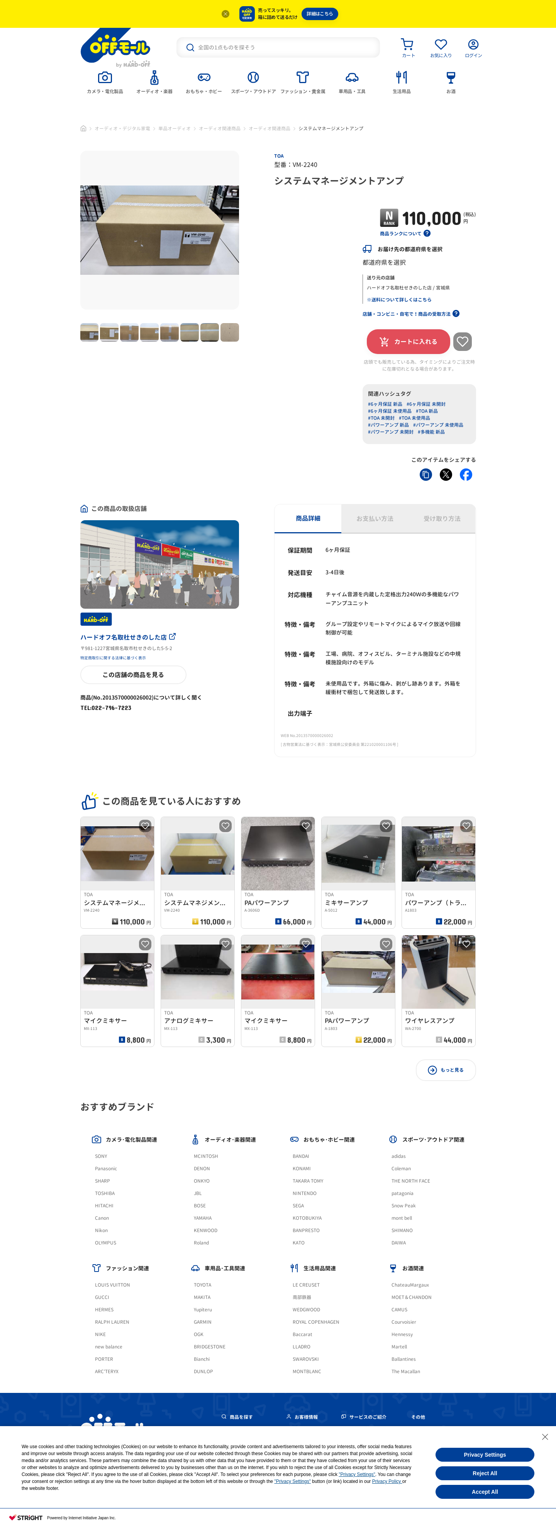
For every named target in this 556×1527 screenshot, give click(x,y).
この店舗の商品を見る (133, 675)
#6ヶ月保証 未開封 (426, 404)
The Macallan (406, 1371)
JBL (198, 1193)
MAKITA (202, 1297)
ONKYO (202, 1181)
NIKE (100, 1334)
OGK (198, 1334)
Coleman (401, 1168)
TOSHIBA (105, 1193)
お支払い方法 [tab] (374, 518)
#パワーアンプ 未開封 (391, 432)
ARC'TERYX (107, 1371)
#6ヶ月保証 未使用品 (390, 411)
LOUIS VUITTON (112, 1285)
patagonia (403, 1193)
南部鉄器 (302, 1297)
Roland (201, 1242)
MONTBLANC (307, 1371)
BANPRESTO (306, 1230)
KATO (299, 1242)
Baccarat (302, 1334)
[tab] (105, 81)
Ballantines (404, 1359)
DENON (202, 1168)
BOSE (200, 1205)
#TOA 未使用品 (414, 418)
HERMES (104, 1309)
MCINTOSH (206, 1156)
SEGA (298, 1205)
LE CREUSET (306, 1285)
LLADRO (301, 1346)
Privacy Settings (485, 1455)
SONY (101, 1156)
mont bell (402, 1218)
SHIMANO (402, 1230)
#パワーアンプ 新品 (388, 425)
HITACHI (104, 1205)
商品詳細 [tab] (308, 518)
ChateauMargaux (410, 1285)
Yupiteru (203, 1309)
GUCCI (102, 1297)
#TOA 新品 (427, 411)
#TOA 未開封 (381, 418)
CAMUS (399, 1309)
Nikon (101, 1230)
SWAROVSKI (306, 1359)
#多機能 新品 (431, 432)
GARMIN (203, 1322)
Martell (399, 1346)
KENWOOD (205, 1230)
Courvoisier (404, 1322)
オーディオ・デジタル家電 (122, 128)
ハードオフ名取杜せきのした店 (128, 637)
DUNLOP (203, 1371)
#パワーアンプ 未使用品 (438, 425)
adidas (399, 1156)
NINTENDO (305, 1193)
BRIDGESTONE (209, 1346)
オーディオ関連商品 (220, 128)
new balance (108, 1346)
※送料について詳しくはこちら (399, 299)
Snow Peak (404, 1205)
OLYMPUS (105, 1242)
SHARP (102, 1181)
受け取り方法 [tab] (442, 518)
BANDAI (301, 1156)
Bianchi (202, 1359)
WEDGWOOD (306, 1309)
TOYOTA (202, 1285)
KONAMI (302, 1168)
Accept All (485, 1492)
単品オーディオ (174, 128)
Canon (102, 1218)
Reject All (485, 1473)
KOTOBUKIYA (307, 1218)
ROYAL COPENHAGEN (316, 1322)
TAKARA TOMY (308, 1181)
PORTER (104, 1359)
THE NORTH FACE (411, 1181)
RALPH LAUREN (112, 1322)
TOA (279, 156)
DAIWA (399, 1242)
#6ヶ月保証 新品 (385, 404)
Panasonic (106, 1168)
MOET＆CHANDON (412, 1297)
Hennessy (402, 1334)
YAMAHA (203, 1218)
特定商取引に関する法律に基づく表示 (113, 658)
